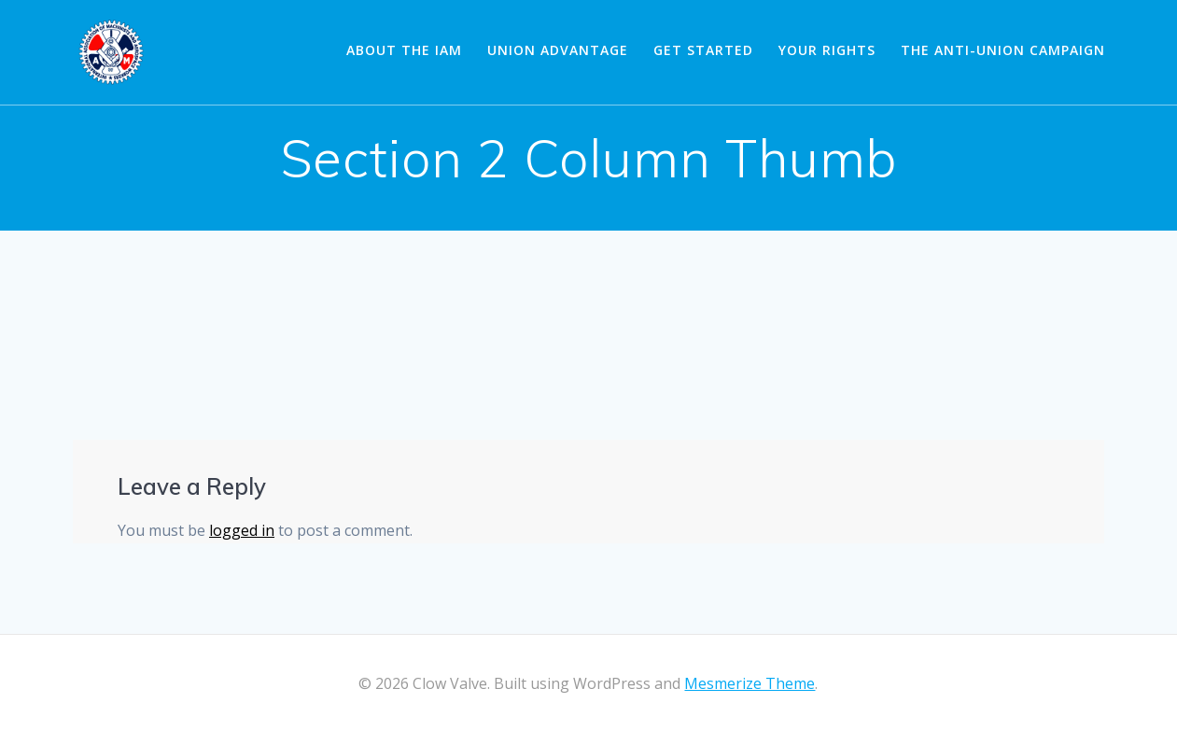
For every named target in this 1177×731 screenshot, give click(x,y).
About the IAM (404, 50)
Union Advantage (557, 50)
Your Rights (827, 50)
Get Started (703, 50)
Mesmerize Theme (749, 683)
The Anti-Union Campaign (1003, 50)
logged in (241, 530)
